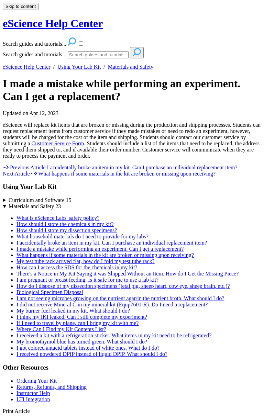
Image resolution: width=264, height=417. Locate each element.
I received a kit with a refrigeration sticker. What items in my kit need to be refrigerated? (113, 335)
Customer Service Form (58, 143)
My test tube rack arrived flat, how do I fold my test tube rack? (85, 261)
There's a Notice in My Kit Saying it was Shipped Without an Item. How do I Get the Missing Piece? (127, 274)
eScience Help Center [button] (53, 23)
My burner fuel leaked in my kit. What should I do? (73, 311)
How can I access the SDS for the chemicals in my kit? (76, 267)
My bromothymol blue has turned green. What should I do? (81, 342)
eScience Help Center (27, 67)
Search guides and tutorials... (34, 54)
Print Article (16, 411)
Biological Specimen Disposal (49, 292)
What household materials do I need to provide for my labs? (82, 236)
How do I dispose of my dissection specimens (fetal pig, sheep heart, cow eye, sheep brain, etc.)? (123, 286)
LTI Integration (33, 399)
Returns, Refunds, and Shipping (51, 387)
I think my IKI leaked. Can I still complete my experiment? (81, 317)
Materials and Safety (130, 67)
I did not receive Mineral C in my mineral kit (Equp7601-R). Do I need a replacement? (112, 304)
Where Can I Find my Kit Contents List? (61, 329)
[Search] (98, 54)
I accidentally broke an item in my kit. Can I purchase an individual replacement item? (111, 243)
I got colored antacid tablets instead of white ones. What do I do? (88, 348)
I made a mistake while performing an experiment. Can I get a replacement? (121, 89)
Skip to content (21, 6)
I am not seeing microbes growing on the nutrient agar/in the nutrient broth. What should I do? (120, 298)
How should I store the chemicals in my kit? (65, 224)
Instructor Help (33, 393)
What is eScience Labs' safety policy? (57, 218)
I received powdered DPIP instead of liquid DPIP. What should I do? (91, 354)
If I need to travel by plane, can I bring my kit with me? (77, 323)
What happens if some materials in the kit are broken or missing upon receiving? (105, 255)
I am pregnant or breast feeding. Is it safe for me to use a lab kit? (87, 280)
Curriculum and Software (40, 200)
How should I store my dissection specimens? (66, 230)
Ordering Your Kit (36, 381)
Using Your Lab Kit (79, 67)
